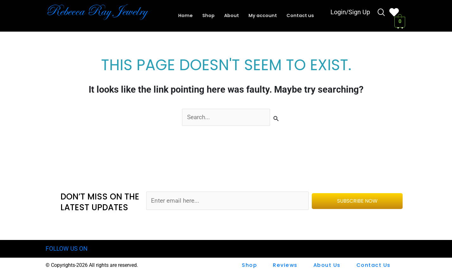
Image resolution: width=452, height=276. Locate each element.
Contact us (301, 15)
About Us (327, 265)
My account (263, 15)
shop (250, 265)
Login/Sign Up (350, 12)
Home (183, 15)
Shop (207, 15)
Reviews (285, 265)
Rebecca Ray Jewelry (100, 11)
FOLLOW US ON (67, 249)
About (231, 15)
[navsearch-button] (381, 13)
